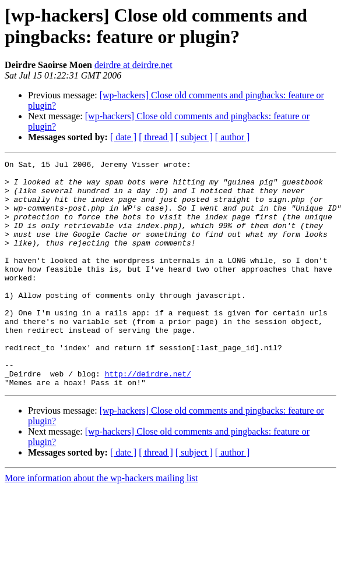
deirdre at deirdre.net (133, 65)
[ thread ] (156, 137)
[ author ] (232, 137)
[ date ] (123, 137)
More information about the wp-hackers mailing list (101, 523)
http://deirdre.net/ (148, 417)
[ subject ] (194, 137)
